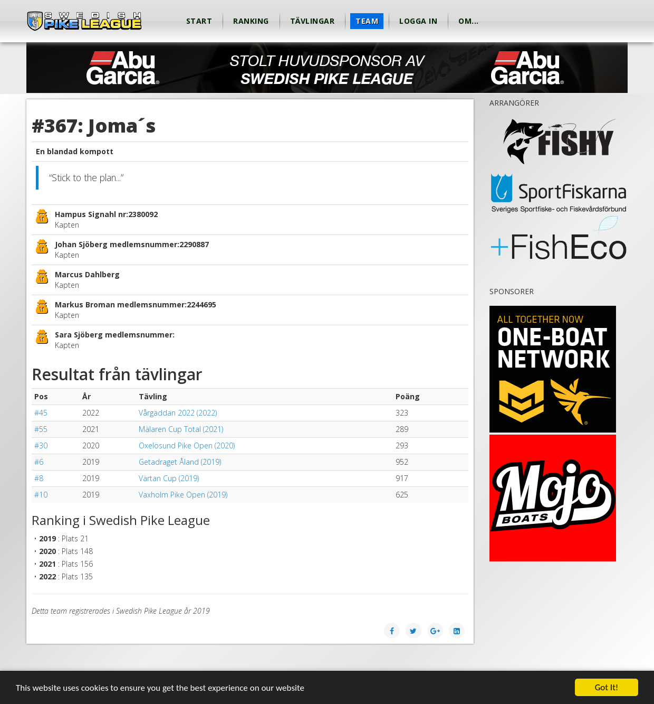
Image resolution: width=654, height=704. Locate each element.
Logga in (418, 21)
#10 (40, 495)
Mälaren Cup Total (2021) (181, 429)
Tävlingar (312, 21)
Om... (468, 21)
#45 (40, 413)
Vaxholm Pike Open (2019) (183, 495)
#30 (40, 445)
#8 (38, 478)
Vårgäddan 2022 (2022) (178, 413)
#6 (38, 462)
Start (199, 21)
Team (366, 21)
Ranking (251, 21)
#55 (40, 429)
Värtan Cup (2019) (169, 478)
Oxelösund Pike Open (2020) (187, 445)
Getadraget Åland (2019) (180, 462)
